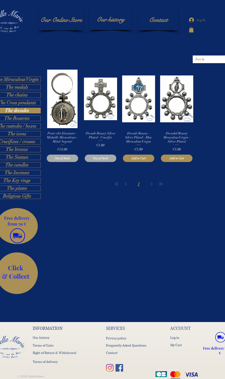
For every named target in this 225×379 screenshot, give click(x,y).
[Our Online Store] (61, 20)
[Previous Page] (125, 184)
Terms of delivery (45, 362)
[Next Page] (151, 184)
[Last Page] (160, 184)
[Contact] (158, 20)
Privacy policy (116, 338)
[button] (191, 29)
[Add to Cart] (138, 158)
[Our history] (110, 19)
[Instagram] (110, 368)
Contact (111, 353)
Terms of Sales (43, 345)
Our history (41, 337)
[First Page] (116, 184)
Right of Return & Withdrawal (54, 353)
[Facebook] (119, 368)
